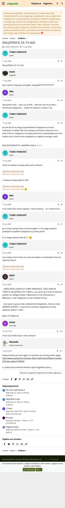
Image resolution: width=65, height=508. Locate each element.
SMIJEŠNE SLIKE (13, 434)
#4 (62, 158)
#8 (62, 288)
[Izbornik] (3, 3)
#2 (62, 116)
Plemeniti (13, 377)
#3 (62, 136)
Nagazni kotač (12, 462)
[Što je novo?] (57, 3)
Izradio (52, 495)
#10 (61, 366)
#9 (62, 320)
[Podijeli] (58, 96)
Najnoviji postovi (10, 421)
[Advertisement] (32, 66)
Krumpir (9, 453)
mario (12, 107)
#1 (62, 96)
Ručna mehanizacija (13, 449)
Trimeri (9, 443)
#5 (62, 196)
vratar (12, 357)
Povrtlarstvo (11, 458)
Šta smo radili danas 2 (15, 425)
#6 (62, 240)
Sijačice (9, 467)
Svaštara (9, 431)
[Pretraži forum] (62, 3)
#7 (62, 259)
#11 (61, 386)
